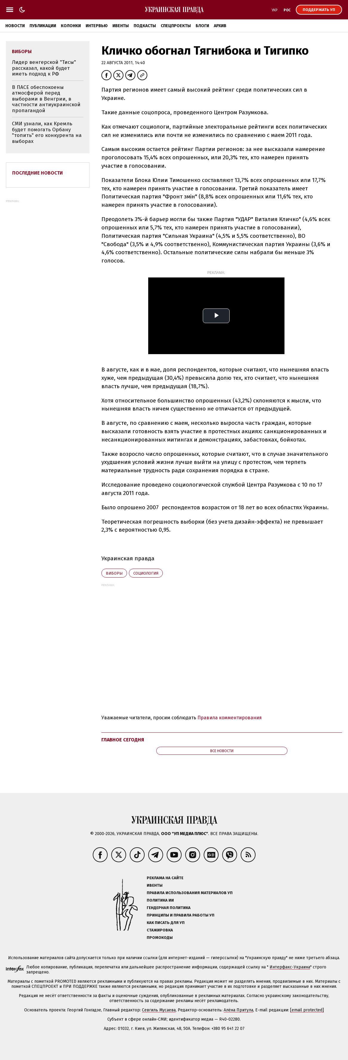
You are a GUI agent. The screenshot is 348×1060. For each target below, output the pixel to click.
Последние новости (37, 173)
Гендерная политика (169, 907)
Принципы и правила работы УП (180, 915)
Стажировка (160, 930)
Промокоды (160, 937)
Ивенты (120, 25)
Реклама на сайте (165, 878)
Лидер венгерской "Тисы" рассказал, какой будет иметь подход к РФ (44, 68)
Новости (15, 25)
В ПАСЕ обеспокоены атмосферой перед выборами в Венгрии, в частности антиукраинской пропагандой (46, 99)
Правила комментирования (229, 717)
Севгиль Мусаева (159, 1010)
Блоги (202, 25)
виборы (114, 573)
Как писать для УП (166, 922)
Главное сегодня (122, 740)
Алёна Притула (238, 1010)
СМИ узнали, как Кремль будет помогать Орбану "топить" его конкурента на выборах (47, 132)
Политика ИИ (160, 900)
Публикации (43, 25)
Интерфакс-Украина (290, 967)
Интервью (97, 25)
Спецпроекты (176, 25)
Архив (220, 25)
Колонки (71, 25)
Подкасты (145, 25)
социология (145, 573)
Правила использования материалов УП (190, 893)
